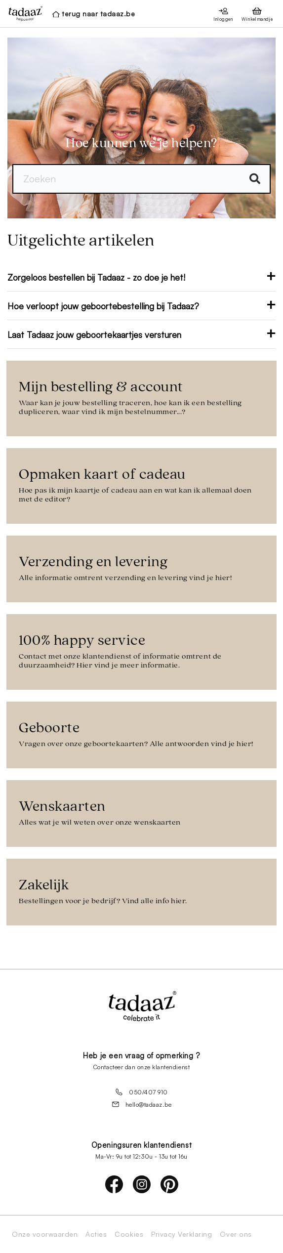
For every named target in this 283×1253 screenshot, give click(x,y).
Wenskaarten (141, 813)
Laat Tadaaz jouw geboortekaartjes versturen (141, 334)
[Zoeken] (141, 179)
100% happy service (141, 651)
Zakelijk (141, 891)
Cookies (129, 1234)
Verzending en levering (141, 568)
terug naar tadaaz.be (98, 13)
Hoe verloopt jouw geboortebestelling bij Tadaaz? (141, 305)
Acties (96, 1234)
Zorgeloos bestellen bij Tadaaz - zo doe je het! (141, 277)
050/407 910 (141, 1092)
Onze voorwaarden (45, 1234)
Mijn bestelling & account (141, 398)
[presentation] (23, 13)
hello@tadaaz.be (142, 1104)
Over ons (235, 1234)
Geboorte (141, 734)
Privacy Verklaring (181, 1234)
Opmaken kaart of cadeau (141, 485)
